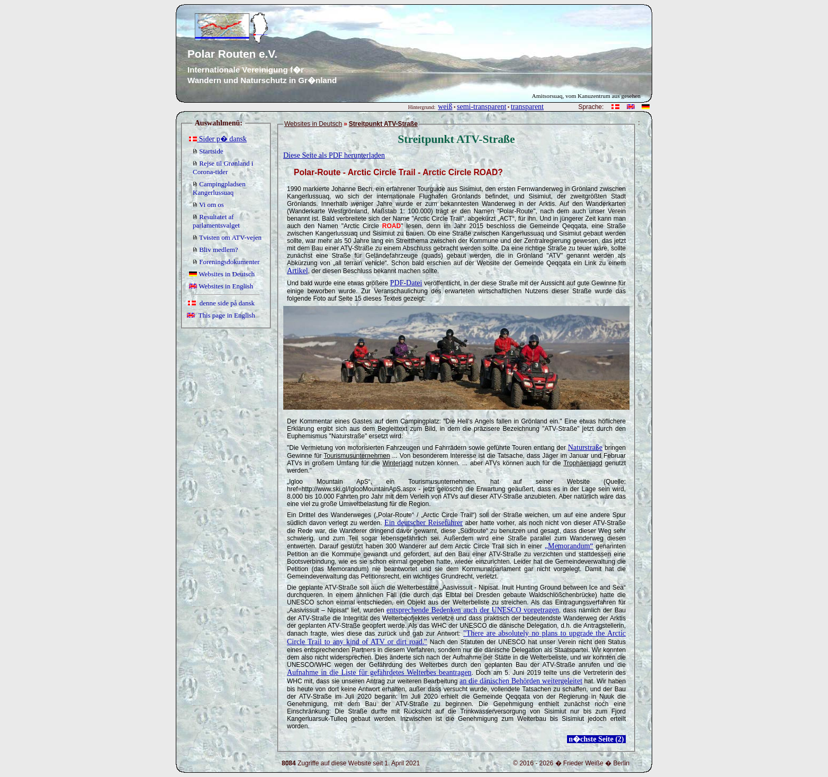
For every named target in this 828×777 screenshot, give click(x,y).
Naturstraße (585, 447)
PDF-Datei (406, 283)
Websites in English (221, 286)
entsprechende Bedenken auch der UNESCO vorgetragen (472, 610)
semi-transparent (481, 107)
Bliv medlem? (215, 250)
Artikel (297, 271)
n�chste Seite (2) (596, 739)
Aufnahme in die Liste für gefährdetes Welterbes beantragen (379, 672)
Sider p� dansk (218, 139)
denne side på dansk (221, 303)
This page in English (221, 315)
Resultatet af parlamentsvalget (216, 221)
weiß (445, 107)
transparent (527, 107)
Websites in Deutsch (222, 274)
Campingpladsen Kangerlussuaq (219, 188)
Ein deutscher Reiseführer (423, 523)
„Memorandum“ (569, 546)
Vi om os (208, 205)
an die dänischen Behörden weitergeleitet (521, 681)
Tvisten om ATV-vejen (227, 237)
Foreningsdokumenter (226, 262)
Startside (208, 151)
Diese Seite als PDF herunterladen (334, 155)
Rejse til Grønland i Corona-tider (223, 167)
